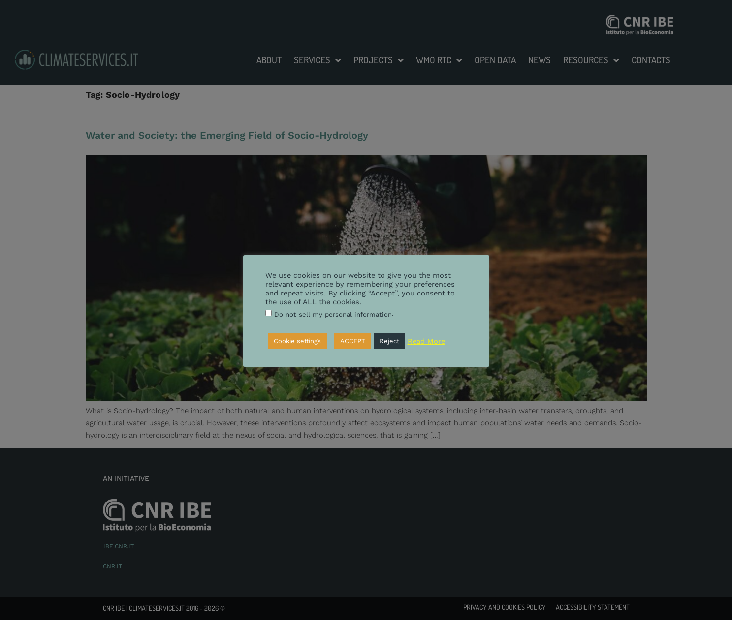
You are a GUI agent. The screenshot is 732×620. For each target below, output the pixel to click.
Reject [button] (389, 341)
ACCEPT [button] (352, 341)
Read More (426, 341)
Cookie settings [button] (297, 341)
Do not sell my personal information (333, 314)
